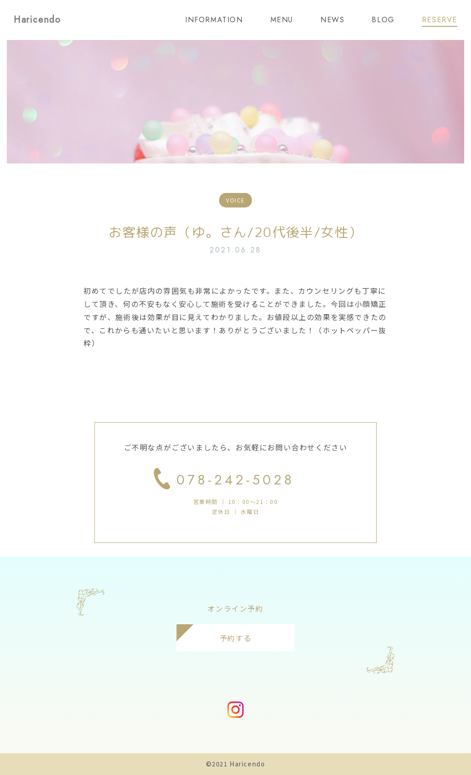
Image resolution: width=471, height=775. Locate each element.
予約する (235, 637)
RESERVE (439, 20)
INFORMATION (214, 20)
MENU (281, 20)
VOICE (235, 200)
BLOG (383, 20)
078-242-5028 (235, 479)
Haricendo (37, 19)
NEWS (332, 20)
